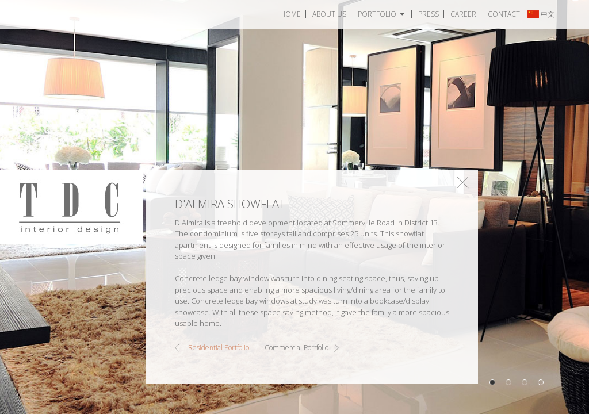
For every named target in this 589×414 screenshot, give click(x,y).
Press (428, 14)
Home (290, 14)
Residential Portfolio (218, 347)
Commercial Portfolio (296, 347)
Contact (504, 14)
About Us (329, 14)
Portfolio (377, 14)
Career (463, 14)
